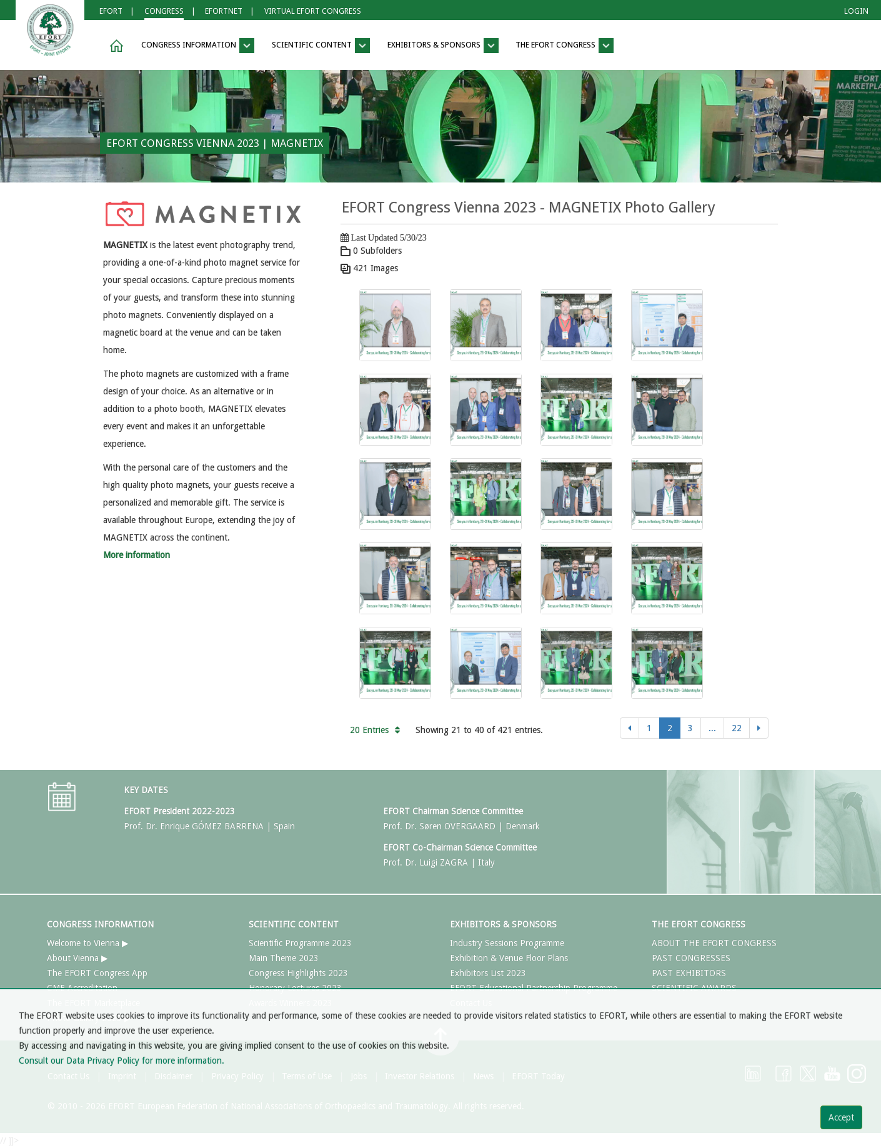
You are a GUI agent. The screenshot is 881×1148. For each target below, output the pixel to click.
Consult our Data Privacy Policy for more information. (121, 1061)
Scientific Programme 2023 (300, 943)
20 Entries (375, 730)
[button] (114, 46)
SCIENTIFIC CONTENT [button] (321, 45)
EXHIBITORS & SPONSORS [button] (443, 45)
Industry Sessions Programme (507, 943)
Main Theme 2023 (284, 958)
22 (737, 728)
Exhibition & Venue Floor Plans (509, 958)
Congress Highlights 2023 (298, 973)
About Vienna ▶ (77, 958)
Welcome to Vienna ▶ (88, 943)
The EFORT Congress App (97, 973)
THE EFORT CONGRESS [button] (564, 45)
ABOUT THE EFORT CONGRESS (714, 943)
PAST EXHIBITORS (689, 973)
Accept (841, 1117)
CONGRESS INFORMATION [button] (197, 45)
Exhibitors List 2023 (488, 973)
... (712, 728)
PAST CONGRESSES (691, 958)
